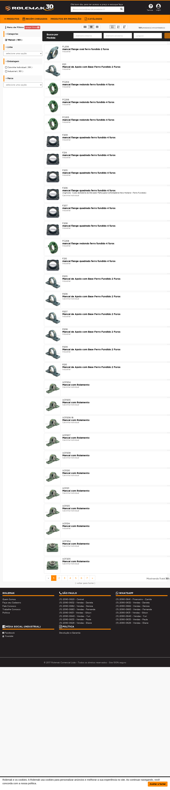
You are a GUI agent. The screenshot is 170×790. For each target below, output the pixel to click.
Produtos (11, 19)
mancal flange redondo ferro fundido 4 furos (88, 84)
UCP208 (66, 453)
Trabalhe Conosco (11, 609)
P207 (64, 311)
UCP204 (66, 382)
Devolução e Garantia (69, 633)
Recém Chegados (34, 19)
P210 (64, 364)
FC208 (65, 241)
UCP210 (66, 470)
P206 (65, 294)
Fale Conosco (9, 606)
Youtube (7, 636)
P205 (64, 276)
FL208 (65, 47)
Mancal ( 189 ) (13, 40)
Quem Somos (9, 599)
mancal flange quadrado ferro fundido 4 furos (88, 137)
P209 (65, 347)
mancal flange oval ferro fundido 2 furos (85, 49)
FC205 (65, 117)
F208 (65, 223)
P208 (65, 329)
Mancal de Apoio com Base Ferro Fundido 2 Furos (91, 67)
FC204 (65, 82)
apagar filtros (32, 27)
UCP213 (66, 506)
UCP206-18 (67, 417)
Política (6, 613)
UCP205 (66, 400)
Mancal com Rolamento (75, 384)
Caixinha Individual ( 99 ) (18, 67)
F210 (64, 259)
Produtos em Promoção (66, 19)
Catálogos (93, 19)
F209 (65, 135)
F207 (64, 206)
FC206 (65, 100)
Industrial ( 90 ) (14, 71)
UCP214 (66, 523)
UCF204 (66, 541)
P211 (64, 64)
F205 (64, 170)
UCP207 (66, 435)
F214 (64, 153)
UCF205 (66, 559)
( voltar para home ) (85, 583)
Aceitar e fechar (158, 784)
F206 (65, 188)
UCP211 (65, 488)
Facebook (8, 633)
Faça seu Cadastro (11, 603)
